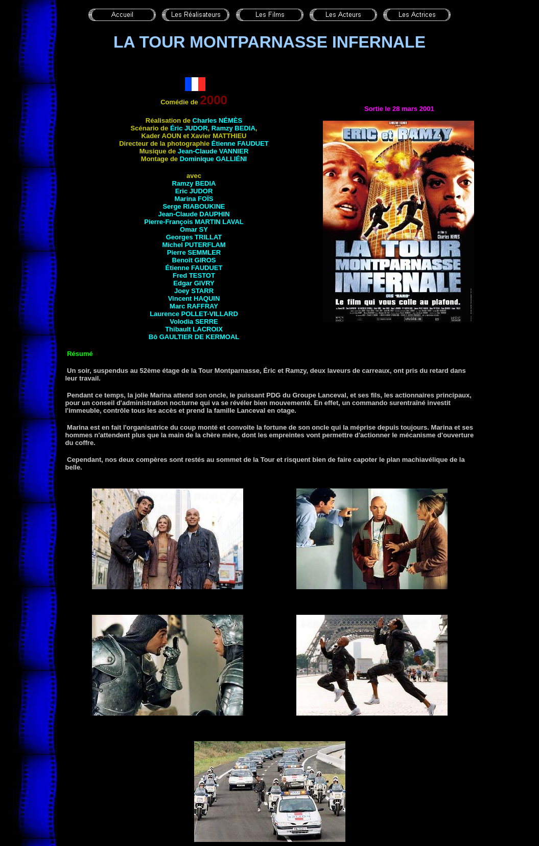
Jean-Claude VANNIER (213, 151)
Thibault (194, 329)
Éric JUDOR (189, 128)
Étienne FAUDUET (240, 143)
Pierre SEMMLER (194, 252)
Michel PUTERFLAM (193, 245)
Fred (194, 275)
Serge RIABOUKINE (193, 206)
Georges (194, 237)
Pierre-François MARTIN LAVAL (194, 222)
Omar (194, 229)
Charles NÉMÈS (218, 120)
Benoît (194, 260)
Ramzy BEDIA (233, 128)
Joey (194, 291)
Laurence (194, 314)
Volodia (194, 321)
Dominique (213, 159)
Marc (194, 306)
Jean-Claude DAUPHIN (193, 214)
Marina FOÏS (194, 199)
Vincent (194, 298)
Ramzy (194, 183)
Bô (194, 337)
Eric (194, 191)
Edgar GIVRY (193, 283)
